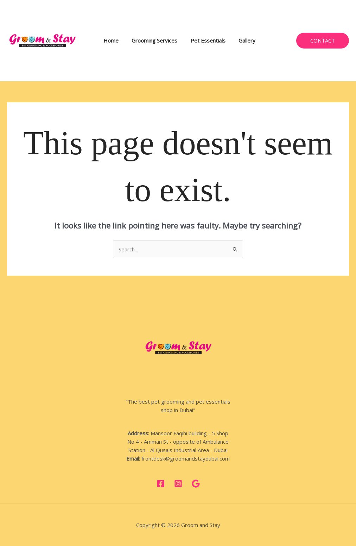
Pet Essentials (205, 40)
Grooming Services (154, 40)
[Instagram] (178, 484)
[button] (322, 41)
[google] (196, 484)
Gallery (241, 40)
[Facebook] (161, 484)
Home (113, 40)
